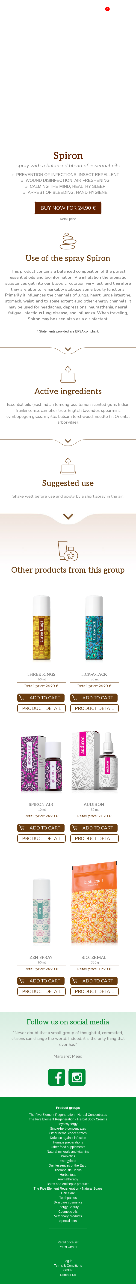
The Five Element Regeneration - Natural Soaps (68, 1188)
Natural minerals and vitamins (68, 1151)
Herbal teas (68, 1174)
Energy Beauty (68, 1207)
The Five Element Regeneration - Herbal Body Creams (68, 1119)
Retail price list (67, 1242)
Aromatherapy (68, 1179)
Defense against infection (68, 1138)
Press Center (68, 1247)
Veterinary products (68, 1216)
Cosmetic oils (67, 1211)
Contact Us (68, 1275)
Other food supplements (68, 1147)
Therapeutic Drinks (68, 1170)
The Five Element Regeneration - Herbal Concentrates (68, 1114)
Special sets (68, 1221)
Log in (68, 1261)
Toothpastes (68, 1198)
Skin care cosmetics (68, 1202)
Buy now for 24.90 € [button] (68, 208)
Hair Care (68, 1193)
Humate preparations (68, 1142)
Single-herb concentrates (68, 1128)
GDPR (68, 1270)
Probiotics (68, 1156)
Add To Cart (45, 698)
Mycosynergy (68, 1124)
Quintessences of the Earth (68, 1165)
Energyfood (68, 1161)
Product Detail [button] (41, 708)
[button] (41, 629)
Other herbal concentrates (68, 1133)
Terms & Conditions (68, 1265)
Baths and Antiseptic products (68, 1184)
